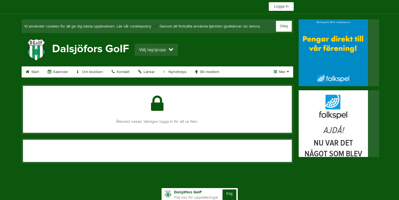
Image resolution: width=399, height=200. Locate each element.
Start (32, 71)
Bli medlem (207, 71)
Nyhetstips (175, 71)
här (155, 26)
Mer (281, 71)
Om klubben (90, 71)
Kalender (58, 71)
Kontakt (120, 71)
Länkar (146, 71)
